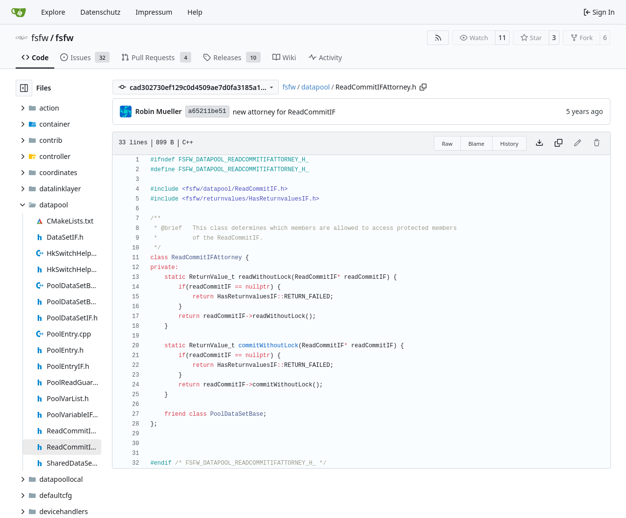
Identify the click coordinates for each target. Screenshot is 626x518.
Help (194, 12)
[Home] (18, 12)
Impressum (153, 12)
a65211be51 (207, 111)
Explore (53, 12)
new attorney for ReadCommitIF (284, 111)
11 (502, 37)
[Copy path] (423, 87)
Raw (447, 143)
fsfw (39, 38)
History (509, 143)
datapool (315, 86)
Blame (477, 143)
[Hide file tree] (24, 88)
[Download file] (539, 143)
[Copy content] (558, 143)
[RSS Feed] (438, 37)
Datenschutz (100, 12)
